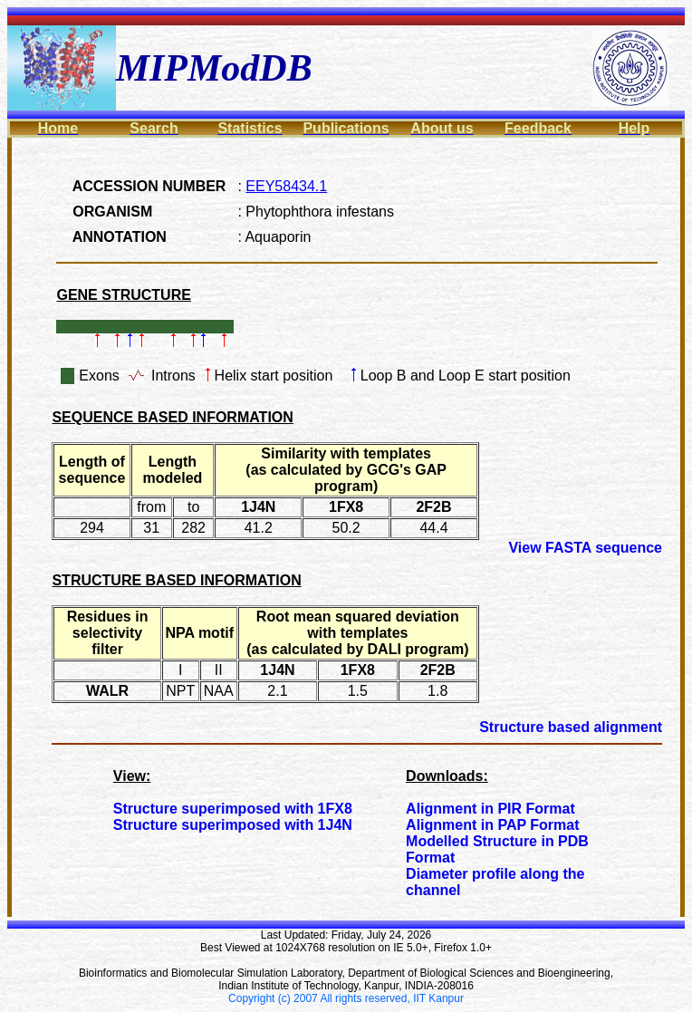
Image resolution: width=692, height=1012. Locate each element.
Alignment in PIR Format (490, 808)
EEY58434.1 (286, 186)
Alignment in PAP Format (492, 825)
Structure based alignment (570, 727)
